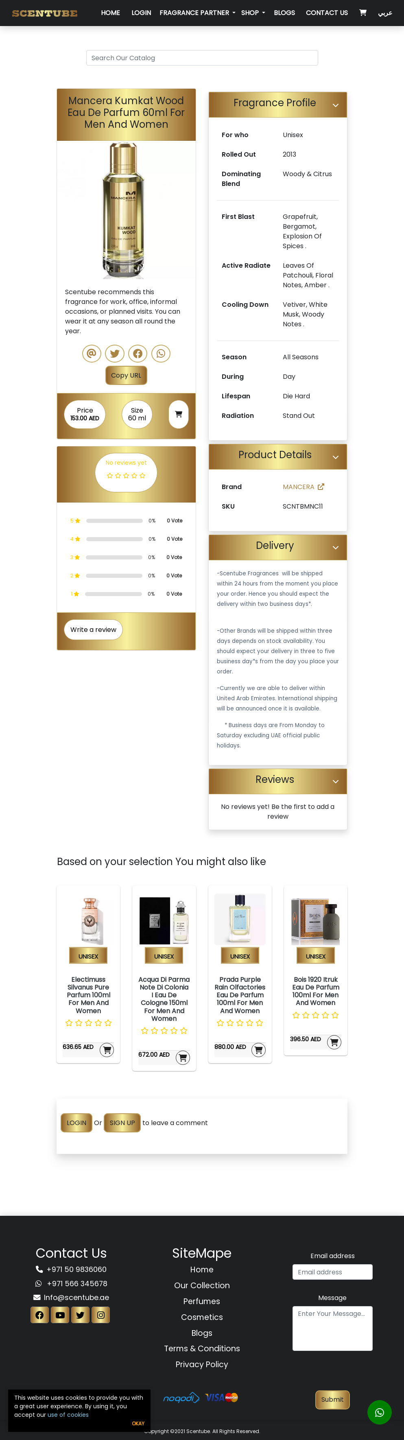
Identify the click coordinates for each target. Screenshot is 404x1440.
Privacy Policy (202, 1364)
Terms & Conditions (202, 1348)
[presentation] (332, 1374)
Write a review (93, 629)
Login (141, 12)
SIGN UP (122, 1123)
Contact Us (327, 12)
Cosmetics (202, 1317)
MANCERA (303, 487)
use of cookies (68, 1415)
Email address (332, 1256)
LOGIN (76, 1123)
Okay (138, 1423)
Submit (332, 1399)
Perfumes (201, 1301)
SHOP (250, 12)
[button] (67, 210)
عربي (385, 12)
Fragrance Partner (195, 12)
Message (332, 1297)
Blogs (284, 12)
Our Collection (202, 1285)
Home (110, 12)
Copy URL (126, 375)
